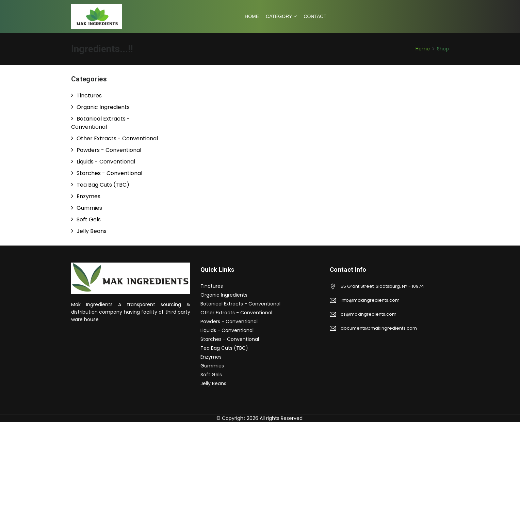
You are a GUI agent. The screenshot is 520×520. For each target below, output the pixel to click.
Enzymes (211, 356)
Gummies (212, 365)
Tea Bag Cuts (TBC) (224, 348)
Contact (315, 16)
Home (252, 16)
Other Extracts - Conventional (236, 312)
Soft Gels (211, 374)
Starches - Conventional (229, 339)
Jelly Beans (213, 383)
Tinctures (211, 286)
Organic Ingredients (223, 294)
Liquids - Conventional (227, 330)
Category (279, 16)
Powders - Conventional (229, 321)
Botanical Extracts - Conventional (240, 303)
